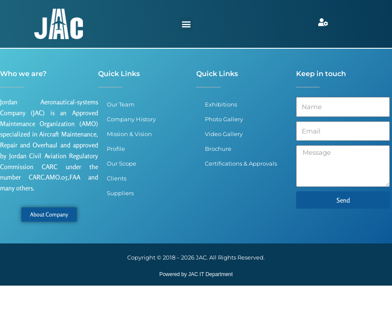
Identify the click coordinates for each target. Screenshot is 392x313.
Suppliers (120, 193)
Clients (116, 178)
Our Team (121, 104)
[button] (186, 24)
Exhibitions (221, 104)
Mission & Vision (129, 133)
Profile (116, 148)
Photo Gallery (224, 119)
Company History (131, 119)
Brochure (218, 148)
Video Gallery (224, 133)
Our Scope (121, 163)
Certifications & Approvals (241, 163)
